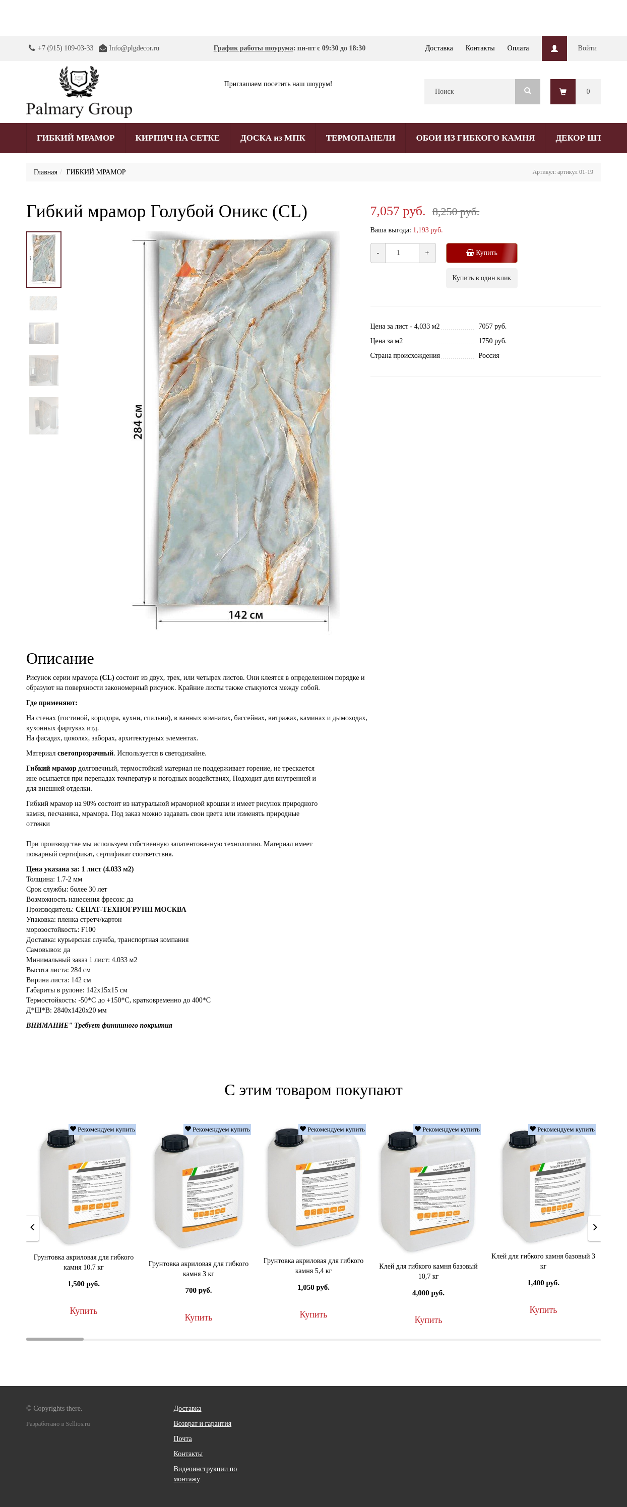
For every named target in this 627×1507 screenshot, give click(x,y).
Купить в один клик (482, 278)
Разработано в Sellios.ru (58, 1423)
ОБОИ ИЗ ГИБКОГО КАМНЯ (475, 138)
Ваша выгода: (390, 230)
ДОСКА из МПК (272, 138)
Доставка (439, 48)
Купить (485, 253)
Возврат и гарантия (203, 1423)
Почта (183, 1438)
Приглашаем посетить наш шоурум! (278, 84)
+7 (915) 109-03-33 (66, 48)
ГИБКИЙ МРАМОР (76, 138)
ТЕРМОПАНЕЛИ (361, 138)
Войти (587, 48)
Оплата (518, 48)
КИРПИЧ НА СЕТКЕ (178, 138)
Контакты (480, 48)
